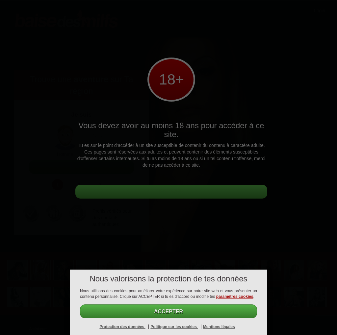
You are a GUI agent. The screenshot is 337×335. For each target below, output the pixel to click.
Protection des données (122, 326)
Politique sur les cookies (174, 326)
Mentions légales (219, 326)
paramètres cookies (234, 296)
